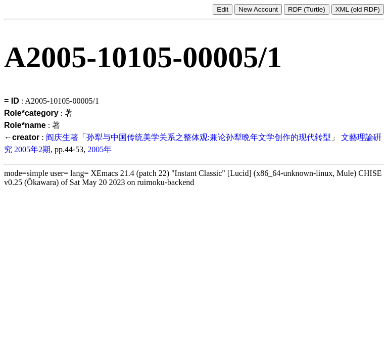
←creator (21, 137)
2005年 (99, 149)
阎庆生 (58, 137)
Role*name (25, 125)
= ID (11, 101)
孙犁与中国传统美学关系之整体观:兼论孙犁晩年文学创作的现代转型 (208, 137)
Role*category (31, 113)
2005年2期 (32, 149)
